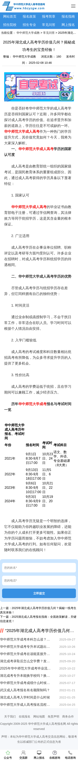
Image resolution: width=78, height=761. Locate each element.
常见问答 (48, 24)
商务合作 (68, 716)
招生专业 (29, 24)
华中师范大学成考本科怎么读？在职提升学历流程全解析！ (25, 639)
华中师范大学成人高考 (22, 132)
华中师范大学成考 (32, 404)
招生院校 (9, 24)
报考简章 (48, 16)
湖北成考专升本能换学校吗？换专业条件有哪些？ (25, 675)
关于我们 (10, 716)
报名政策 (29, 16)
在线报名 (24, 716)
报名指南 (68, 16)
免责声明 (53, 716)
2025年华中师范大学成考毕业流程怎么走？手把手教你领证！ (25, 668)
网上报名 (68, 24)
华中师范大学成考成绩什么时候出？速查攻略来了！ (25, 683)
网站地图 (39, 716)
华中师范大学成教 (28, 32)
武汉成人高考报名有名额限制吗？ (25, 690)
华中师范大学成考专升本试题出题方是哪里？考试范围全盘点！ (25, 646)
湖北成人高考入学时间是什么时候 (25, 697)
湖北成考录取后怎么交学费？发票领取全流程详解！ (25, 661)
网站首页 (9, 16)
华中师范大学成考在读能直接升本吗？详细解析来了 (25, 654)
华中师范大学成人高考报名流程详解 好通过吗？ (25, 704)
